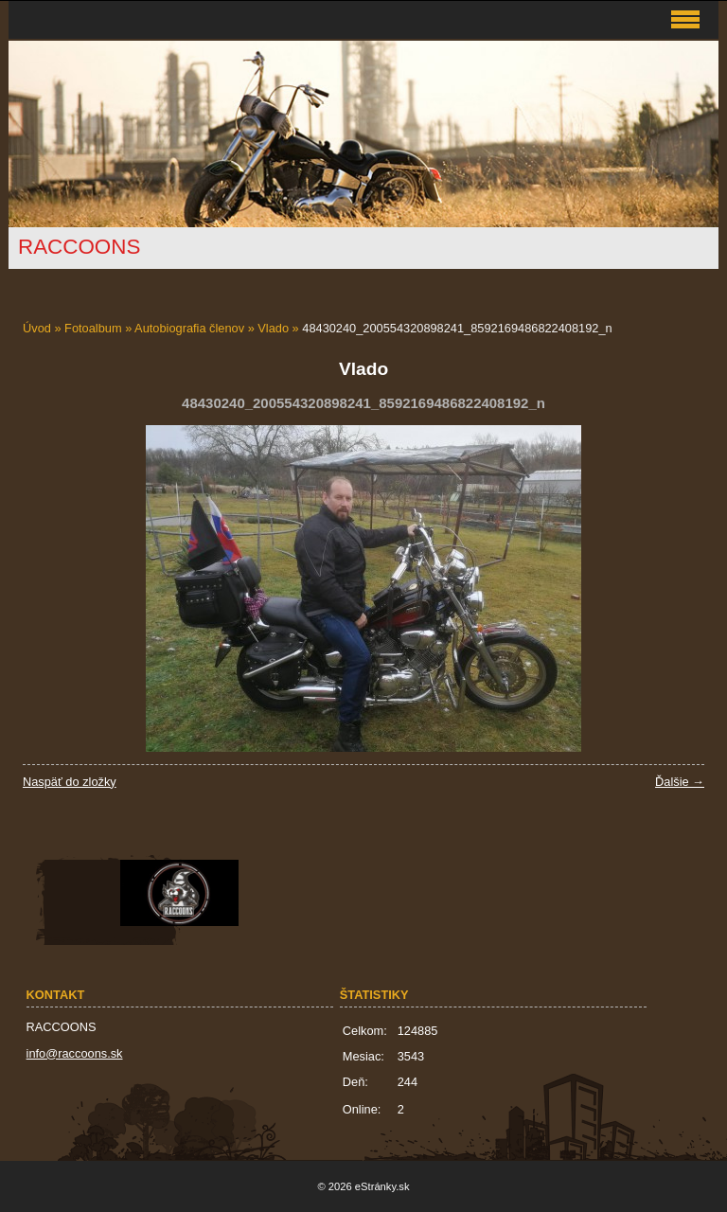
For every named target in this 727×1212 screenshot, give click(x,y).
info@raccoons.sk (75, 1053)
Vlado (273, 328)
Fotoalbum (92, 328)
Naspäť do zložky (69, 782)
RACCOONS (79, 246)
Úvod (37, 328)
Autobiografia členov (189, 328)
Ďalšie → (679, 782)
